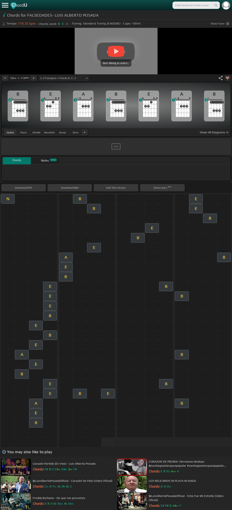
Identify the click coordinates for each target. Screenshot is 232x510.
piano (23, 132)
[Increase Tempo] (33, 78)
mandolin (49, 132)
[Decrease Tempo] (5, 78)
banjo (62, 132)
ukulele (36, 132)
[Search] (215, 5)
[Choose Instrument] (84, 132)
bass (76, 132)
